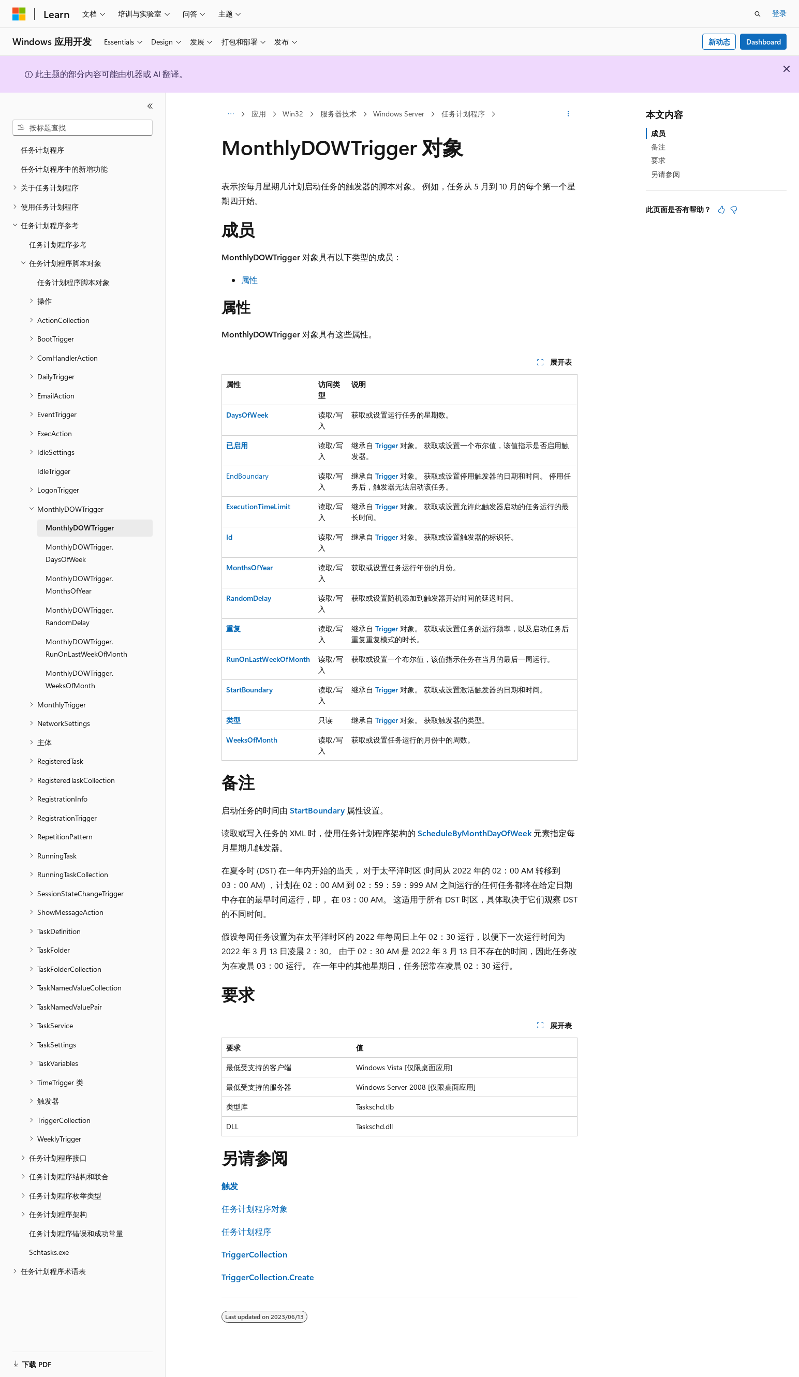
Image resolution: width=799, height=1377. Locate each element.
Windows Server (398, 114)
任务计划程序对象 (254, 1208)
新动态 (719, 42)
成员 (658, 133)
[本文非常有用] (721, 209)
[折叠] (150, 106)
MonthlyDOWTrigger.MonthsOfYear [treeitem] (79, 584)
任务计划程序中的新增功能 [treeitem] (64, 169)
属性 (249, 279)
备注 (658, 147)
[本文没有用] (734, 209)
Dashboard (763, 42)
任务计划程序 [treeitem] (42, 150)
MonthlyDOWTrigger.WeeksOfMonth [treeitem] (79, 679)
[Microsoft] (19, 14)
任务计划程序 (463, 114)
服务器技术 (338, 114)
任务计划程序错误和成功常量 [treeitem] (76, 1233)
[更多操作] (568, 114)
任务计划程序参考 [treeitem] (58, 244)
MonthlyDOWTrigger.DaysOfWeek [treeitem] (79, 553)
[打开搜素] (757, 14)
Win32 (293, 114)
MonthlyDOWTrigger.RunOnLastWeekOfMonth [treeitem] (86, 647)
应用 (258, 114)
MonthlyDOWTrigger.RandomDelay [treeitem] (79, 616)
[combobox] (82, 128)
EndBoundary (247, 476)
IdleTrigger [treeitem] (53, 471)
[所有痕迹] (230, 114)
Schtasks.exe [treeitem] (49, 1252)
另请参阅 (665, 174)
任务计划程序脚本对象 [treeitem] (73, 282)
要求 (658, 160)
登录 (779, 13)
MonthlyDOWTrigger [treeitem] (80, 527)
